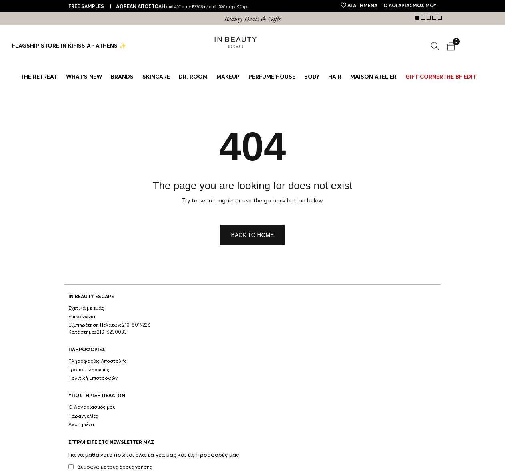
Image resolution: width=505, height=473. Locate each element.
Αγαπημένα (231, 325)
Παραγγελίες (233, 317)
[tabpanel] (252, 19)
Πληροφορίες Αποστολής (173, 308)
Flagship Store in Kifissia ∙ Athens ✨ (69, 46)
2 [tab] (423, 18)
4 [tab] (434, 18)
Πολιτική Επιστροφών (168, 325)
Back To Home (252, 235)
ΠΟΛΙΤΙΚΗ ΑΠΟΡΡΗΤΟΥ (133, 463)
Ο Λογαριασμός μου (242, 308)
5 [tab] (440, 18)
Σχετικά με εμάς (86, 308)
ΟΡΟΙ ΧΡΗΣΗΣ (85, 463)
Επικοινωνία (81, 317)
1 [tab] (417, 18)
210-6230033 (112, 339)
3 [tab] (429, 18)
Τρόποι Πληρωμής (164, 317)
